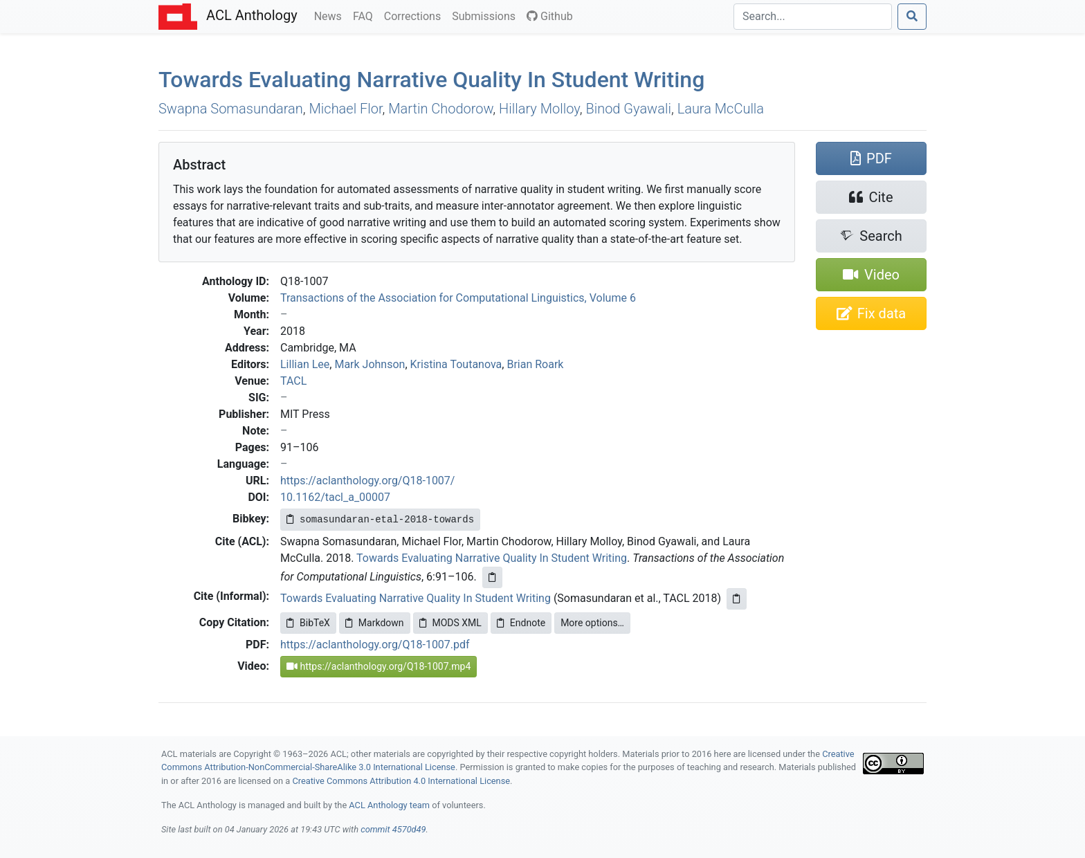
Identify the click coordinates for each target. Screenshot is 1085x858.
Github (550, 16)
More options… (592, 622)
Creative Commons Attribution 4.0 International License (401, 781)
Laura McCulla (720, 108)
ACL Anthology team (389, 805)
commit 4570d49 (393, 829)
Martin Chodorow (440, 108)
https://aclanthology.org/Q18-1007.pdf (375, 644)
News (330, 15)
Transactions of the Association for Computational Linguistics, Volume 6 (458, 297)
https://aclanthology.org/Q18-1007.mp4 (378, 666)
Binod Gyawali (628, 108)
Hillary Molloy (539, 108)
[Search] (812, 16)
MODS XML (450, 622)
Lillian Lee (304, 364)
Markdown (374, 622)
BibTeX (308, 622)
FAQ (366, 15)
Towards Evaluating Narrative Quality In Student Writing (431, 79)
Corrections (415, 15)
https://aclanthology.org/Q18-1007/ (367, 480)
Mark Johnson (369, 364)
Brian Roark (535, 364)
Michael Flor (346, 108)
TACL (293, 380)
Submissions (486, 15)
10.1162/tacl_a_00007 (335, 497)
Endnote (521, 622)
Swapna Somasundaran (230, 108)
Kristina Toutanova (456, 364)
